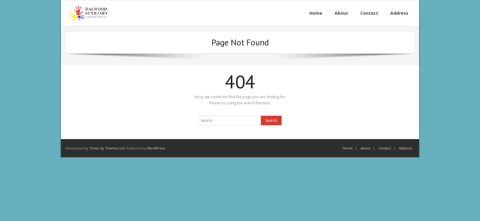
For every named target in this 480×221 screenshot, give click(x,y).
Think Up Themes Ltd (107, 148)
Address (405, 148)
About (365, 148)
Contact (384, 148)
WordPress (156, 148)
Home (348, 148)
